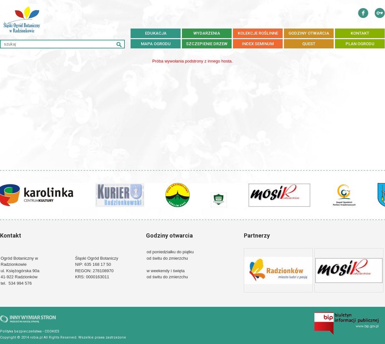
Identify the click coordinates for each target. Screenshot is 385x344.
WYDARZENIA (206, 33)
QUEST (308, 43)
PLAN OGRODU (360, 43)
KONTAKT (360, 33)
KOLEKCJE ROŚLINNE (258, 33)
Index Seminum (258, 43)
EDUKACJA (156, 33)
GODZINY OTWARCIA (308, 33)
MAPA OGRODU (156, 43)
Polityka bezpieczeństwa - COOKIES (29, 331)
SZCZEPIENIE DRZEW (206, 43)
